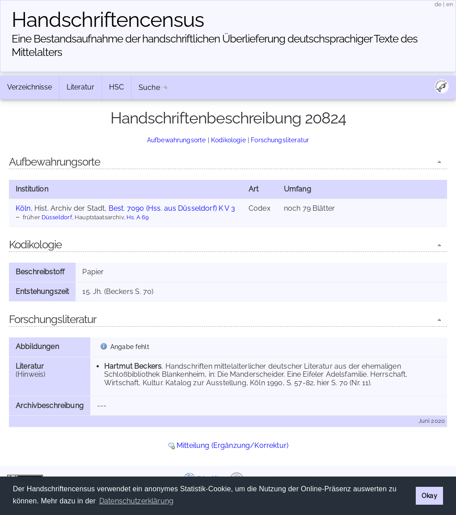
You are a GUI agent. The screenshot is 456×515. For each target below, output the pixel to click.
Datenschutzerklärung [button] (136, 501)
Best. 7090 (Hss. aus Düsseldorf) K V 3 (172, 208)
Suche (149, 87)
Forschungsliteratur (280, 140)
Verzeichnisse (29, 87)
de (438, 4)
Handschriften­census (108, 20)
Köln (23, 208)
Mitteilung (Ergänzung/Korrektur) (232, 445)
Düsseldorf (57, 217)
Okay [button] (429, 495)
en (449, 4)
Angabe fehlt (129, 346)
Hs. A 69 (138, 217)
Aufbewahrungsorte (176, 140)
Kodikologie (228, 140)
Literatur (80, 87)
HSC (116, 87)
